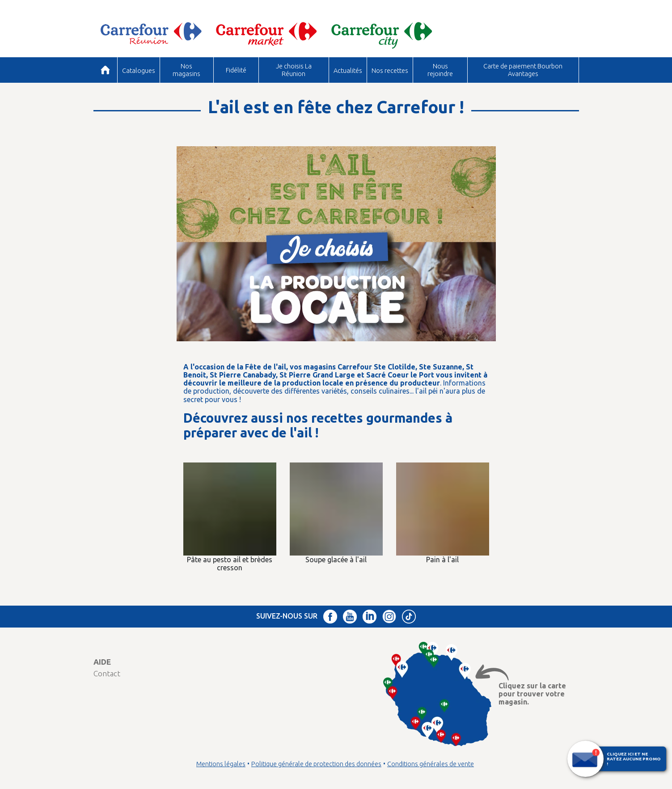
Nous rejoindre (440, 69)
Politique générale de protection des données (316, 764)
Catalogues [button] (138, 70)
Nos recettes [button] (390, 70)
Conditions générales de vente (430, 764)
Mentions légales (220, 764)
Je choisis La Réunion (294, 69)
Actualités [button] (348, 70)
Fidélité (236, 70)
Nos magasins (186, 69)
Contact (106, 673)
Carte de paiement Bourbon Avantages (522, 69)
